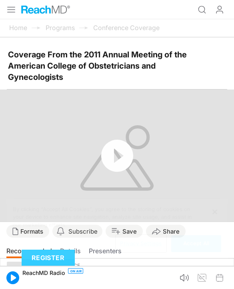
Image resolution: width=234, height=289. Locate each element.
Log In (219, 9)
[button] (12, 277)
